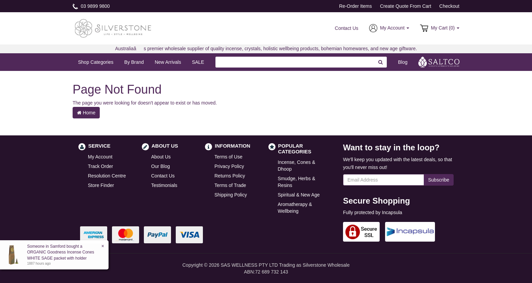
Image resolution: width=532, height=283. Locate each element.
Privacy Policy (229, 166)
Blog (402, 62)
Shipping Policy (230, 194)
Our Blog (160, 166)
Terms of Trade (230, 185)
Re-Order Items (355, 6)
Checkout (449, 6)
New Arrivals (168, 62)
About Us (161, 156)
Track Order (100, 166)
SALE (198, 62)
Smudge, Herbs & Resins (297, 182)
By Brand (134, 62)
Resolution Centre (107, 175)
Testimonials (164, 185)
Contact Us (346, 28)
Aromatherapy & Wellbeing (295, 208)
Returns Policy (229, 175)
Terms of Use (228, 156)
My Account (100, 156)
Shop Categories (95, 62)
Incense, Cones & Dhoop (297, 165)
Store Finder (101, 185)
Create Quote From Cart (405, 6)
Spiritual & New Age (299, 194)
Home (86, 112)
